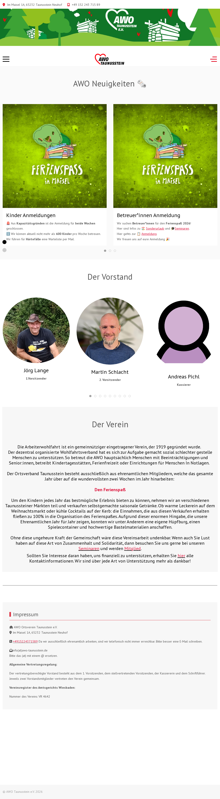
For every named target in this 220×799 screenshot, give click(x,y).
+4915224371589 (25, 641)
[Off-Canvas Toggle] (213, 59)
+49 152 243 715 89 (86, 5)
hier (181, 556)
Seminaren (89, 548)
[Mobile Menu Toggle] (6, 59)
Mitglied (132, 548)
